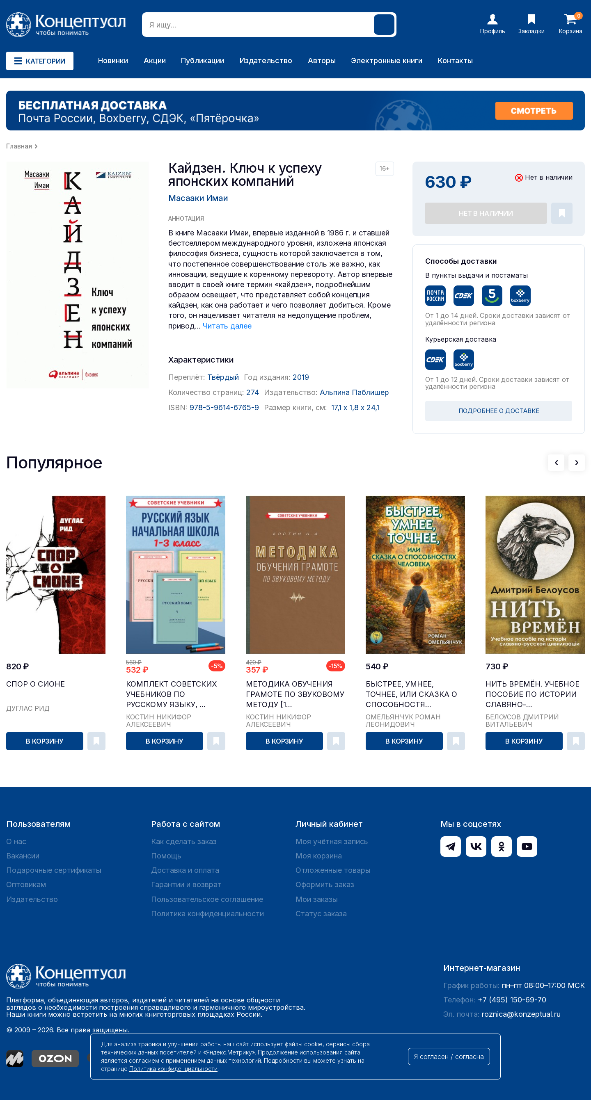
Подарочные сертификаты (53, 870)
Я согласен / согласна (449, 1056)
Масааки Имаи (198, 198)
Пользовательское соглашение (207, 899)
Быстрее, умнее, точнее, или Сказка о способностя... (411, 694)
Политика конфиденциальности (207, 913)
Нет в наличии (486, 213)
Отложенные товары (333, 870)
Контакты (455, 60)
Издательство (266, 60)
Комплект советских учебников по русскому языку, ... (171, 694)
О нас (16, 841)
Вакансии (22, 855)
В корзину (45, 741)
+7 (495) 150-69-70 (512, 999)
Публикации (202, 60)
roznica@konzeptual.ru (521, 1014)
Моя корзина (319, 855)
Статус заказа (321, 913)
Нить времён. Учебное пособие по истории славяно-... (533, 694)
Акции (155, 60)
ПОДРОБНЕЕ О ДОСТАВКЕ (498, 411)
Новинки (113, 60)
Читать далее (227, 326)
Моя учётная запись (332, 841)
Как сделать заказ (184, 841)
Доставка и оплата (185, 870)
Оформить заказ (325, 884)
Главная (19, 146)
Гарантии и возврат (186, 884)
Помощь (166, 855)
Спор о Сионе (35, 684)
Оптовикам (26, 884)
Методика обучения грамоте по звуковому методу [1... (295, 694)
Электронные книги (386, 60)
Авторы (322, 60)
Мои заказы (317, 899)
